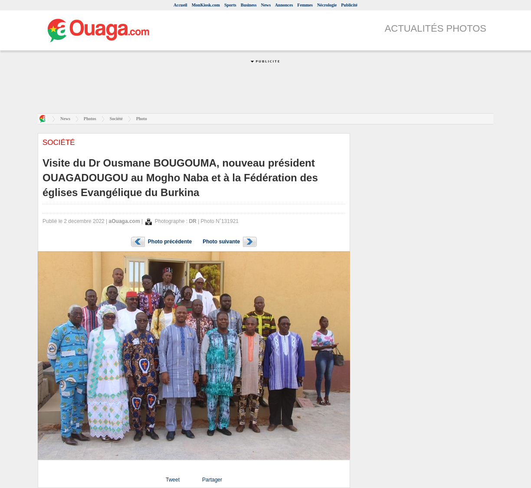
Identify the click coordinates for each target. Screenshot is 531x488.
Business (249, 5)
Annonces (284, 5)
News (266, 5)
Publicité (349, 5)
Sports (230, 5)
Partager (212, 480)
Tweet (173, 480)
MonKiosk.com (206, 5)
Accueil (180, 5)
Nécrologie (327, 5)
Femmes (305, 5)
